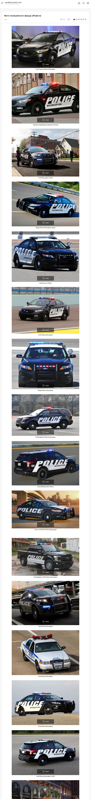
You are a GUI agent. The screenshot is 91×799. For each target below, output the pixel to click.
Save (47, 64)
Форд (5, 19)
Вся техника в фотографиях (13, 3)
